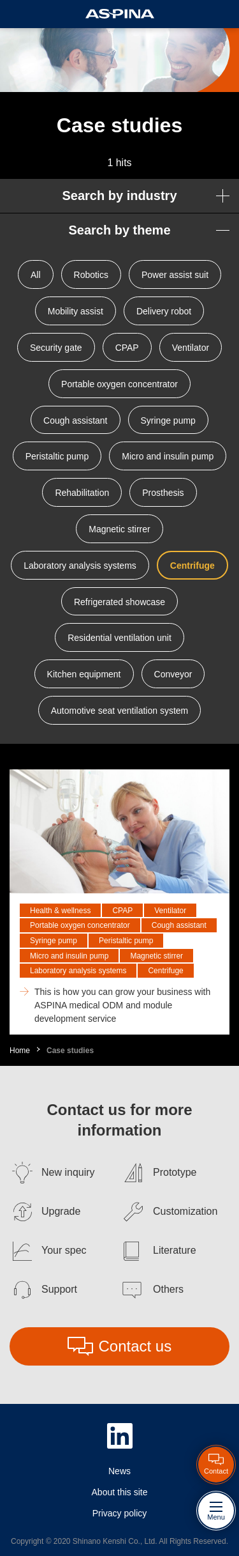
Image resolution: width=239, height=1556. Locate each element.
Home (20, 1050)
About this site (120, 1492)
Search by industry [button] (119, 196)
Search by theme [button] (119, 230)
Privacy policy (119, 1513)
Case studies (70, 1050)
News (119, 1471)
